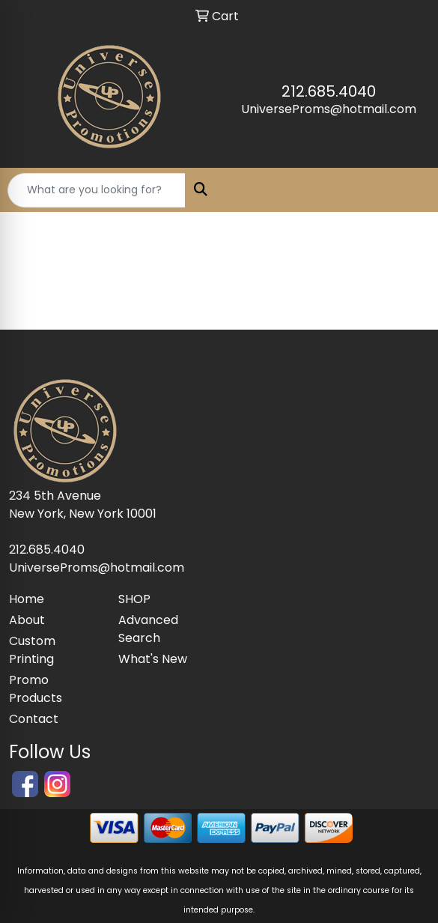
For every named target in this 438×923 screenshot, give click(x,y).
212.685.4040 (329, 91)
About (27, 620)
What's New (152, 659)
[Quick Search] (96, 190)
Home (26, 599)
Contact (33, 718)
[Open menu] (408, 190)
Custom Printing (32, 650)
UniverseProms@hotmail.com (328, 109)
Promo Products (35, 688)
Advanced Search (148, 629)
